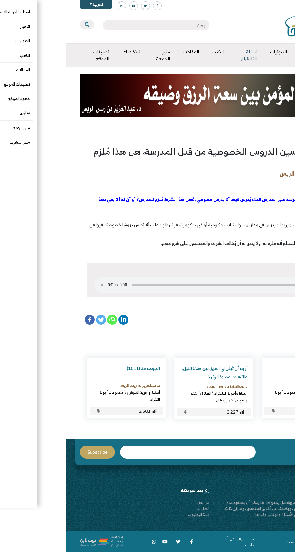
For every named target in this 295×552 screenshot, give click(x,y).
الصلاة (140, 393)
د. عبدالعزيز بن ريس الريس (245, 173)
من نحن (137, 502)
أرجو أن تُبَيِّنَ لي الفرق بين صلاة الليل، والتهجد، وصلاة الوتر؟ (148, 372)
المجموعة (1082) (251, 368)
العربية (31, 4)
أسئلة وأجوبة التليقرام (257, 183)
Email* (121, 452)
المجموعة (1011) (77, 368)
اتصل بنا (137, 508)
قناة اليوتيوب (132, 514)
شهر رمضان (158, 400)
